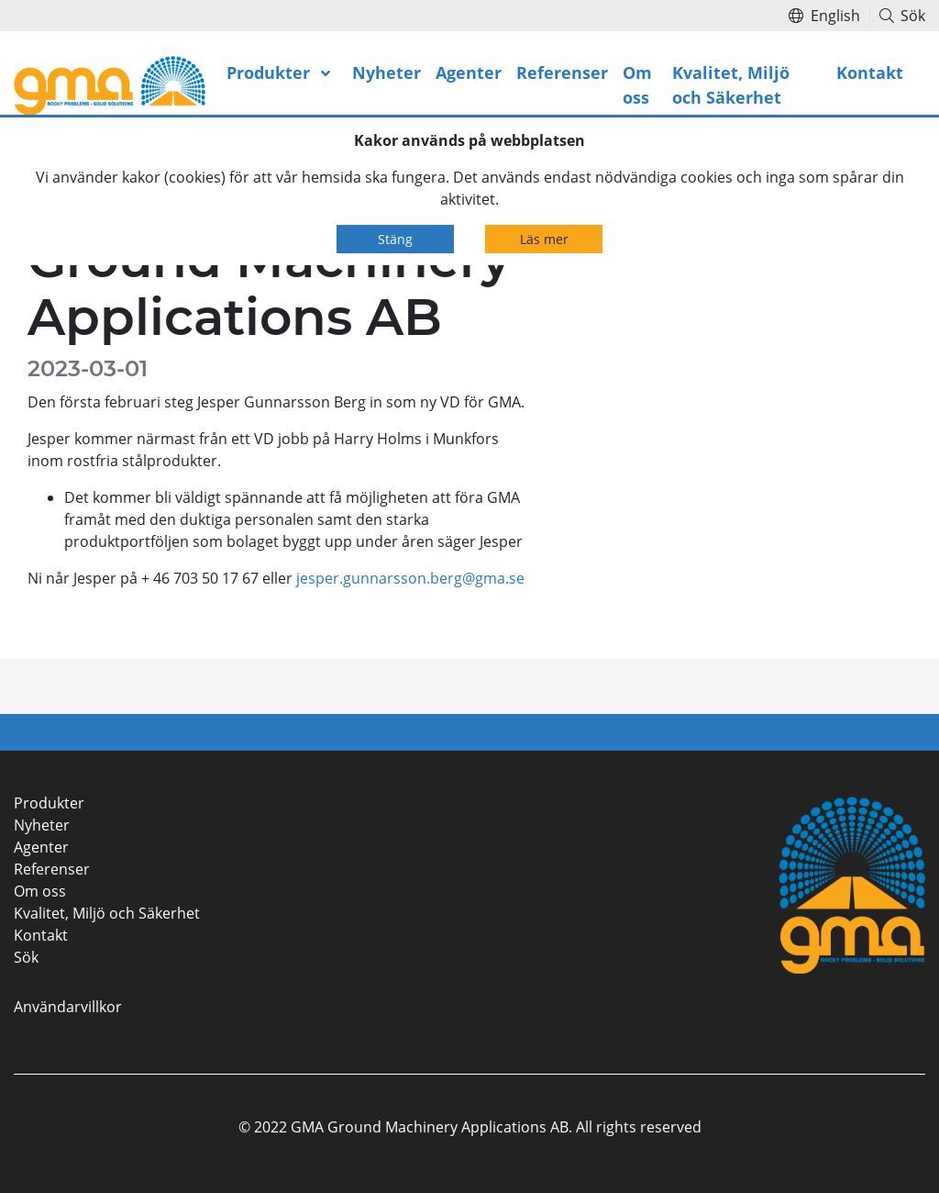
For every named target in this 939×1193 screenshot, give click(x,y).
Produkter (268, 72)
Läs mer (544, 239)
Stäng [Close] (395, 239)
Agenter (469, 72)
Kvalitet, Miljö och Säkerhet (731, 84)
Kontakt (869, 72)
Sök (902, 16)
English (824, 16)
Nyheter (386, 72)
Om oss (637, 84)
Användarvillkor (68, 1007)
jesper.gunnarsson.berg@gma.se (410, 578)
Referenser (562, 72)
